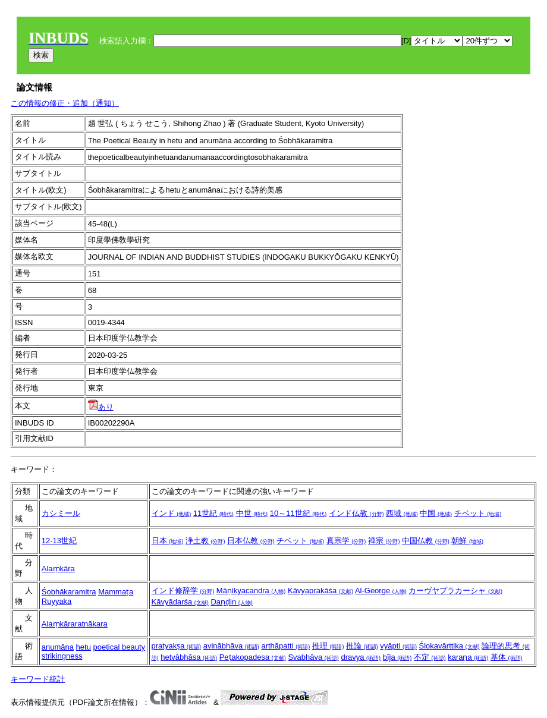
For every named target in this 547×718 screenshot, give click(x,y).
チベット (478, 513)
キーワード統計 (38, 679)
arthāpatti (285, 645)
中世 (252, 513)
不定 (430, 657)
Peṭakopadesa (252, 657)
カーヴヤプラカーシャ (455, 590)
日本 (168, 540)
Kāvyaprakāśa (320, 590)
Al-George (381, 590)
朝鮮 (467, 540)
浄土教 (205, 540)
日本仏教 (251, 540)
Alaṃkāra (58, 568)
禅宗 (384, 540)
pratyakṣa (176, 645)
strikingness (62, 655)
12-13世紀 (59, 540)
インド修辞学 (183, 590)
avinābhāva (231, 645)
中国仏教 (425, 540)
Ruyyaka (57, 601)
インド (171, 513)
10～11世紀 (298, 513)
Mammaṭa (115, 591)
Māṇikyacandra (251, 590)
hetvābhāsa (189, 657)
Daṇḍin (231, 601)
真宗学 (346, 540)
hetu (83, 647)
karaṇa (468, 657)
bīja (397, 657)
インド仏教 (356, 513)
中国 (436, 513)
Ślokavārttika (449, 645)
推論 (362, 645)
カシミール (61, 513)
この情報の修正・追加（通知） (65, 103)
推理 (328, 645)
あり (101, 406)
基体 (507, 657)
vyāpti (398, 645)
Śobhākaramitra (69, 591)
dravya (361, 657)
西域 (402, 513)
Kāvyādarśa (180, 601)
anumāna (58, 647)
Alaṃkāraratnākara (75, 623)
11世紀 (213, 513)
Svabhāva (313, 657)
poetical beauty (119, 647)
